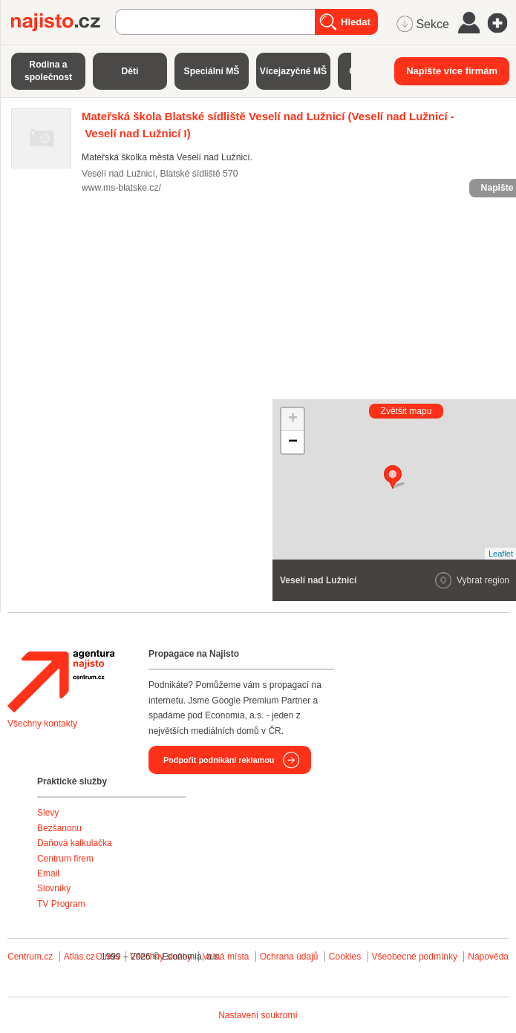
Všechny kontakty (42, 723)
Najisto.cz (63, 22)
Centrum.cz (30, 956)
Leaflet (501, 553)
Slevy (48, 812)
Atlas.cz (79, 956)
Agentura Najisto (60, 681)
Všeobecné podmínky (414, 956)
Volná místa (226, 956)
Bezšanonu (59, 828)
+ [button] (293, 419)
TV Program (61, 904)
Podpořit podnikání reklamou (218, 759)
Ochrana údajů (289, 956)
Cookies (345, 956)
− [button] (293, 442)
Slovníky (54, 888)
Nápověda (488, 956)
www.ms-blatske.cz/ (121, 188)
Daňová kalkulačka (74, 843)
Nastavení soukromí (258, 1015)
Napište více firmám (451, 70)
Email (48, 873)
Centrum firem (65, 858)
